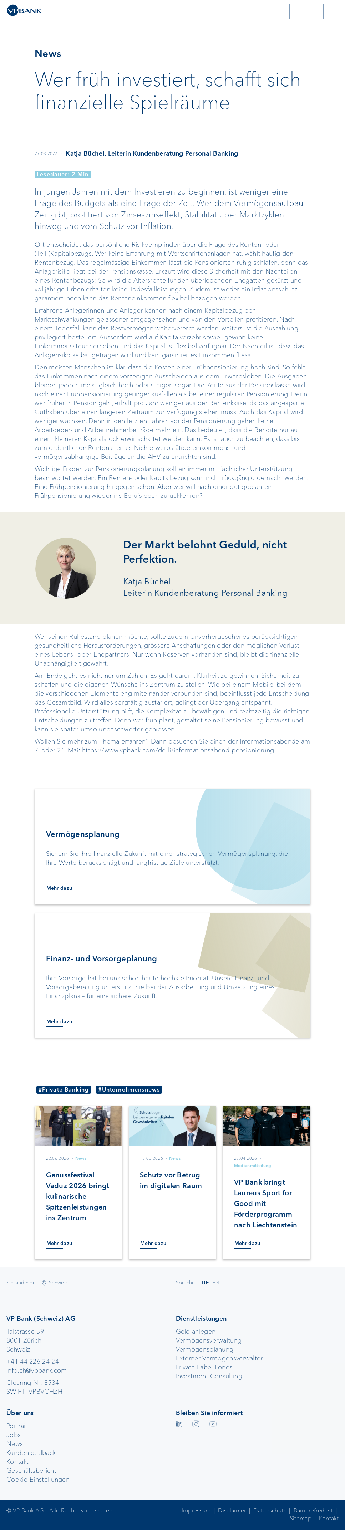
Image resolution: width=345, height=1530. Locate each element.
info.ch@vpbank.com (36, 1370)
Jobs (13, 1435)
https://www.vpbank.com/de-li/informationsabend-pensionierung (178, 750)
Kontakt (17, 1462)
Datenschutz (269, 1510)
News (14, 1444)
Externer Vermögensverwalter (219, 1358)
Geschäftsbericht (31, 1471)
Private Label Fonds (204, 1367)
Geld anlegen (196, 1331)
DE (205, 1282)
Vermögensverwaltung (209, 1340)
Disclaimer (232, 1510)
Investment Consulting (209, 1376)
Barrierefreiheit (313, 1510)
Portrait (16, 1426)
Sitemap (300, 1518)
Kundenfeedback (31, 1453)
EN (215, 1282)
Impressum (196, 1510)
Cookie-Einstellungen (38, 1480)
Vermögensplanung (205, 1349)
